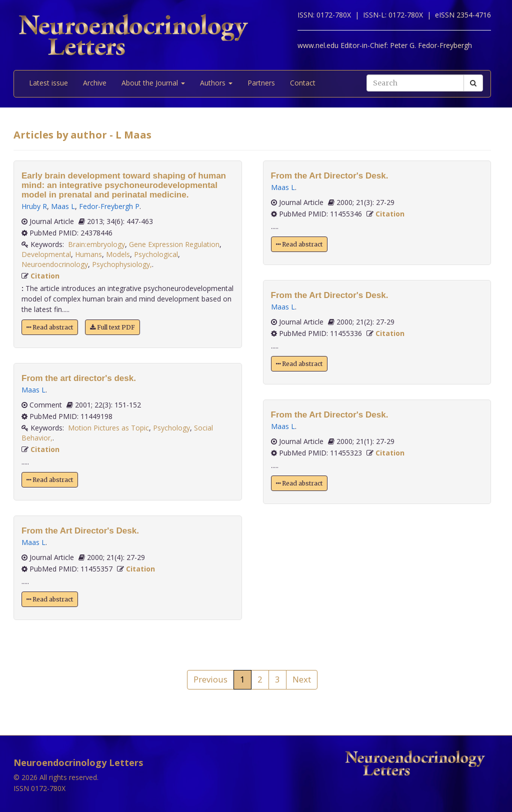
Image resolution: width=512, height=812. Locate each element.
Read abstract (49, 327)
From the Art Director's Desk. (80, 531)
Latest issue (48, 83)
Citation (45, 275)
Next (301, 679)
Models (118, 254)
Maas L (63, 206)
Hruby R (34, 206)
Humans (88, 254)
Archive (94, 83)
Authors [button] (216, 83)
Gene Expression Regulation (174, 244)
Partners (261, 83)
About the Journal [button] (153, 83)
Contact (303, 83)
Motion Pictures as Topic (108, 427)
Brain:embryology (96, 244)
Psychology (171, 427)
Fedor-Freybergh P (109, 206)
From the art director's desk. (79, 378)
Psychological (156, 254)
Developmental (46, 254)
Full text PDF (112, 327)
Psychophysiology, (122, 264)
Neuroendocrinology (55, 264)
